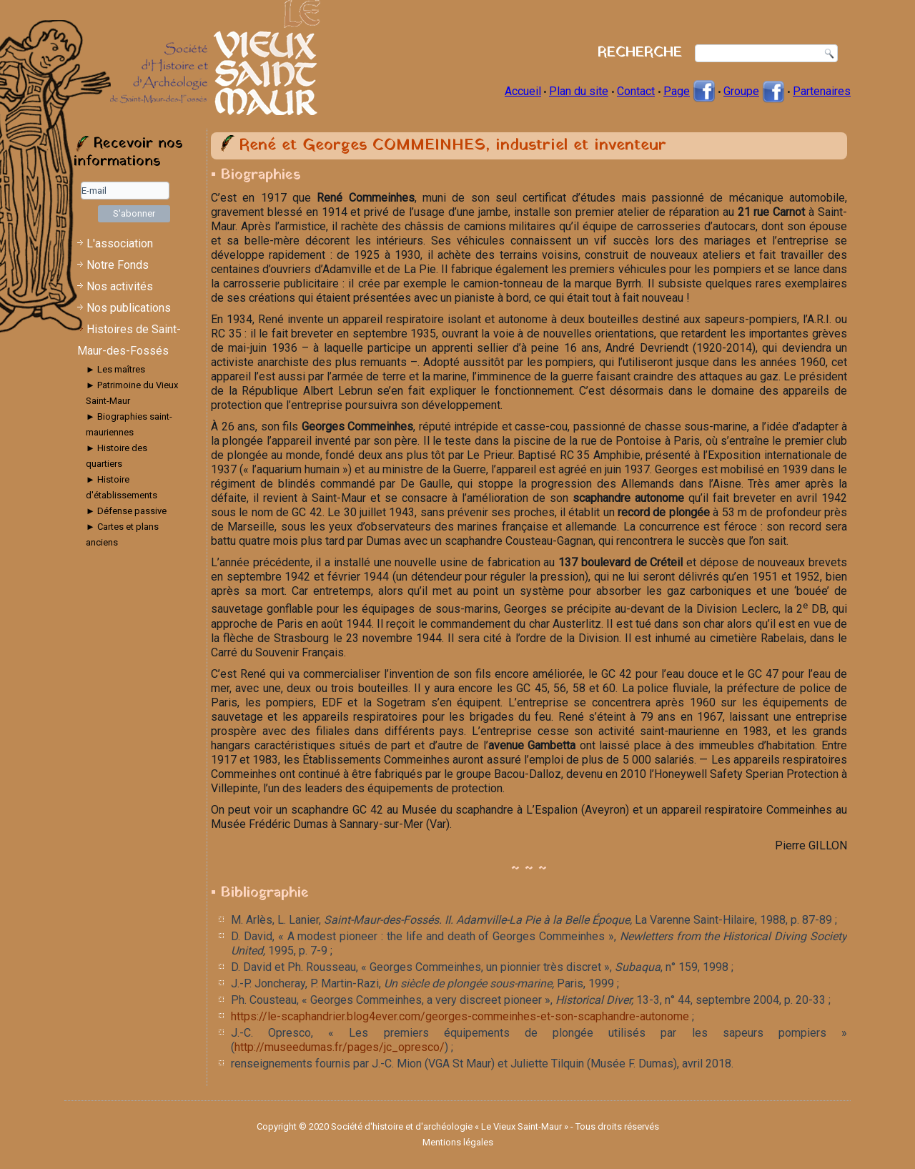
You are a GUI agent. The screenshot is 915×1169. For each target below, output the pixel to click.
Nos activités (119, 286)
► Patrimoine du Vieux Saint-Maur (132, 393)
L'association (119, 243)
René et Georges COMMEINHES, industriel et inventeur (452, 145)
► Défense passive (126, 510)
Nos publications (128, 308)
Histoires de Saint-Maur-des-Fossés (129, 339)
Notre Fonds (117, 265)
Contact (636, 91)
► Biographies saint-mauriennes (129, 424)
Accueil (523, 91)
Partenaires (822, 91)
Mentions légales (457, 1142)
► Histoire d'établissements (121, 487)
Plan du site (578, 91)
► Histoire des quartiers (116, 456)
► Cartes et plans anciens (122, 534)
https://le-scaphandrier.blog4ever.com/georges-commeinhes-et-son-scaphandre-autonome (460, 1016)
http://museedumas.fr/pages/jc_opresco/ (339, 1047)
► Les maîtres (115, 369)
